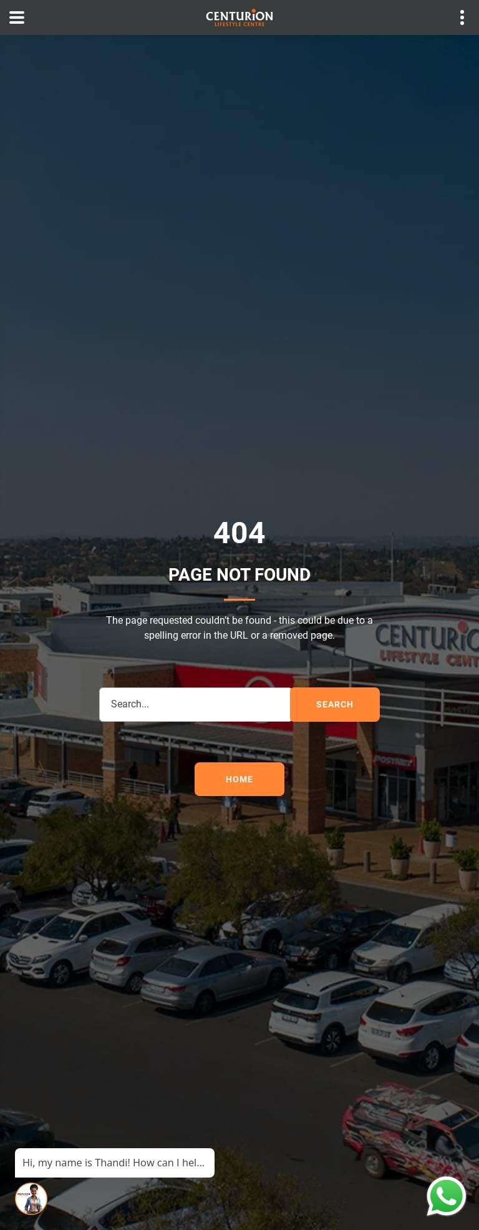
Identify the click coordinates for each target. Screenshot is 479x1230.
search (334, 704)
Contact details (455, 18)
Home (239, 779)
